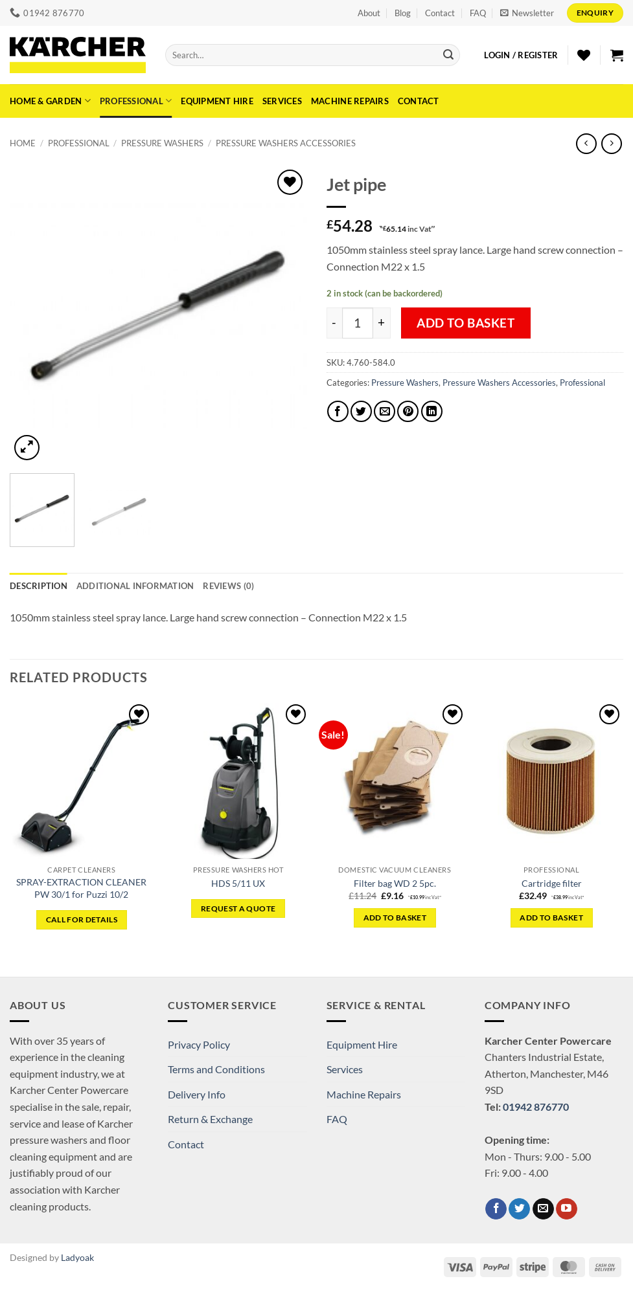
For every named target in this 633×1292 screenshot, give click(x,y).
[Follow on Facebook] (496, 1209)
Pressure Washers (162, 143)
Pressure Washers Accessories (286, 143)
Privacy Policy (199, 1044)
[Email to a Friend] (384, 411)
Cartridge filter (552, 883)
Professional (136, 101)
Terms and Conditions (216, 1069)
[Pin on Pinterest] (408, 411)
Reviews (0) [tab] (228, 586)
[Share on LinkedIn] (432, 411)
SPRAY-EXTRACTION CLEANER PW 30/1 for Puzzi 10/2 (81, 888)
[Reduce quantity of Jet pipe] (334, 323)
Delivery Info (196, 1094)
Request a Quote (238, 908)
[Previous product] (611, 143)
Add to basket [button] (395, 917)
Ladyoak (77, 1257)
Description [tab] (38, 586)
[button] (527, 13)
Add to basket (466, 322)
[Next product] (586, 143)
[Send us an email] (543, 1209)
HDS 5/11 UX (238, 883)
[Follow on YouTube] (566, 1209)
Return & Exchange (210, 1119)
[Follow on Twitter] (519, 1209)
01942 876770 (536, 1106)
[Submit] (448, 55)
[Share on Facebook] (338, 411)
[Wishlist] (583, 55)
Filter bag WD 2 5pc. (395, 883)
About (369, 13)
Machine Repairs (350, 101)
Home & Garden (50, 101)
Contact (440, 13)
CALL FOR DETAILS (82, 919)
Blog (403, 13)
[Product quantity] (357, 323)
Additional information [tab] (135, 586)
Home (23, 143)
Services (282, 101)
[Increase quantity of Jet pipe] (382, 323)
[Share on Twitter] (361, 411)
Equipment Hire (217, 101)
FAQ (478, 13)
